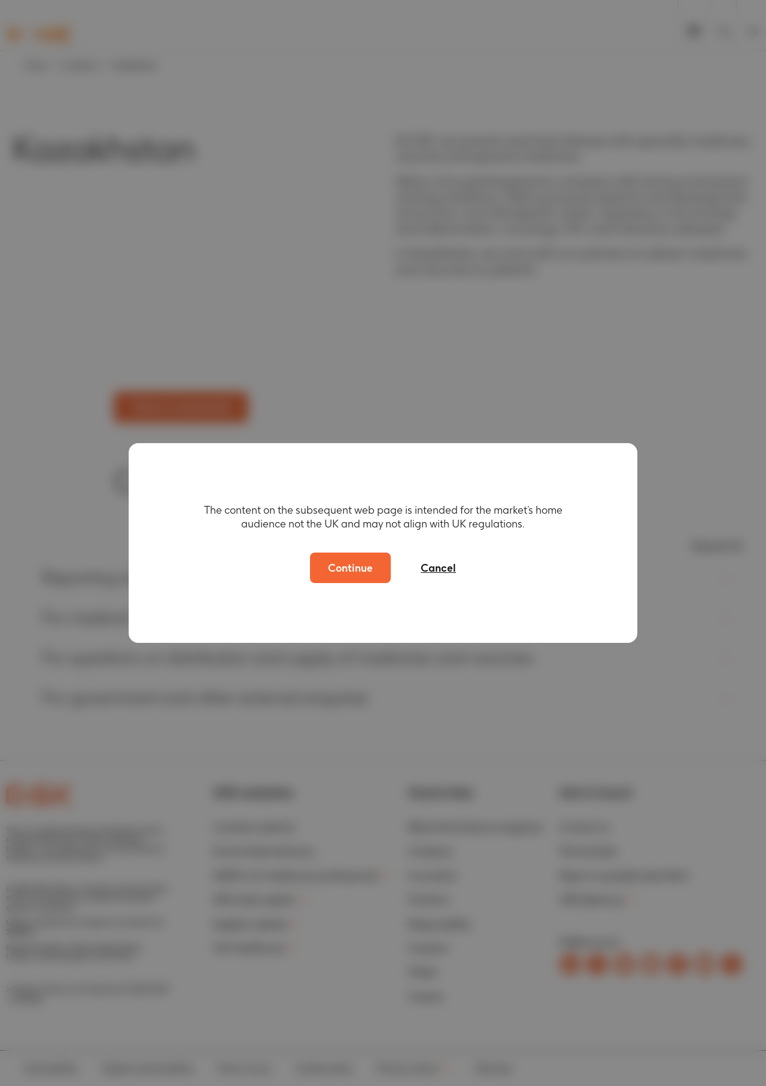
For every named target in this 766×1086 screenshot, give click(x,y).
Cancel (438, 568)
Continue (350, 568)
